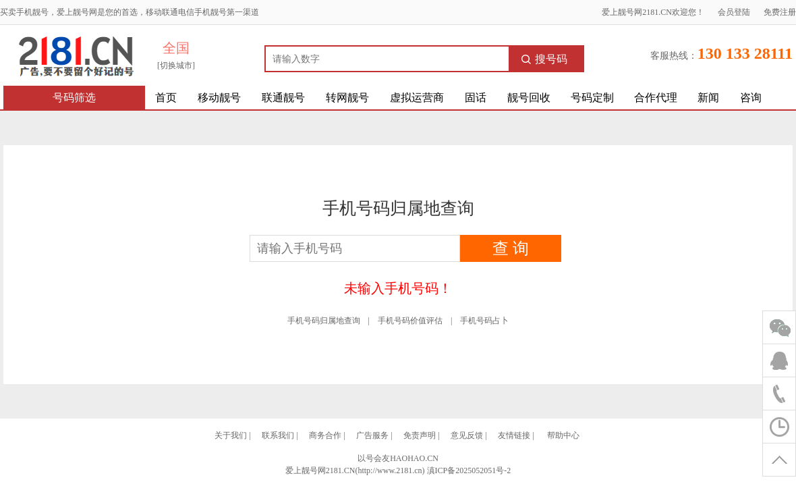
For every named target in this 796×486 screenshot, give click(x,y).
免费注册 (780, 12)
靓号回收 (528, 97)
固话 (475, 97)
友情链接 (514, 435)
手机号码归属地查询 (323, 320)
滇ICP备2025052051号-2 (469, 470)
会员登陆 (734, 12)
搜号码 (544, 59)
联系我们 (278, 435)
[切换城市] (176, 65)
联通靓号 (283, 97)
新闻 (708, 97)
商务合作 (325, 435)
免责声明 (419, 435)
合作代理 (655, 97)
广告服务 (372, 435)
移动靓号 (219, 97)
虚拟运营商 (417, 97)
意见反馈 (467, 435)
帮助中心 (563, 435)
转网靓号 (347, 97)
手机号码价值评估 (410, 320)
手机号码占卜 (484, 320)
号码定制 (592, 97)
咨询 (751, 97)
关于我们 (231, 435)
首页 (166, 97)
